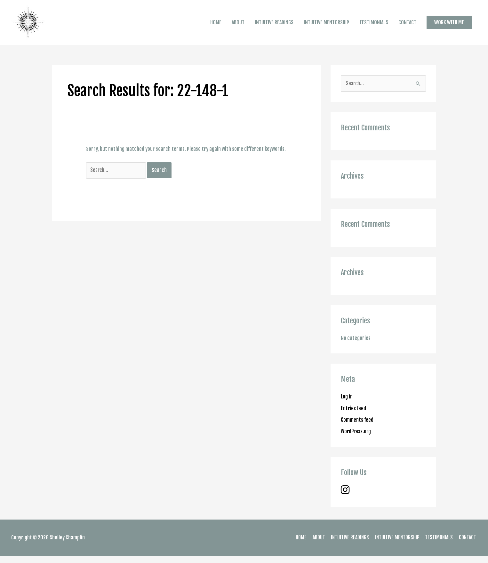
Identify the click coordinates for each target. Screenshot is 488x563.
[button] (449, 25)
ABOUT (238, 26)
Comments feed (357, 426)
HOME (215, 26)
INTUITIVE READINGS (274, 26)
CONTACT (407, 26)
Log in (347, 403)
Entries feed (354, 415)
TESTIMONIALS (373, 26)
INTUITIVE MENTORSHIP (326, 26)
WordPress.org (356, 438)
